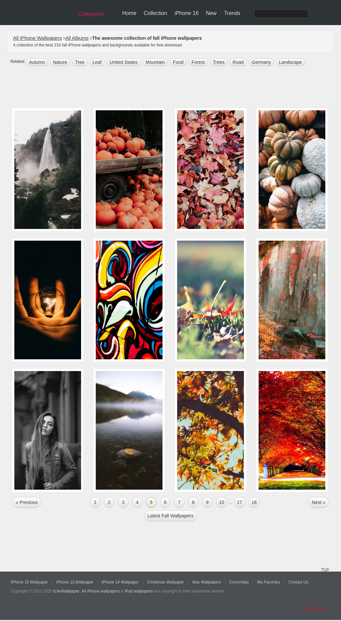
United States (124, 62)
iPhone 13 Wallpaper (74, 582)
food (178, 62)
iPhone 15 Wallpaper (29, 582)
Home (129, 13)
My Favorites (268, 582)
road (238, 62)
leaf (96, 62)
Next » (318, 502)
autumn (37, 62)
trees (219, 62)
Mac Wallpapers (207, 582)
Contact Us (298, 582)
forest (198, 62)
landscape (290, 62)
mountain (155, 62)
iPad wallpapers (139, 591)
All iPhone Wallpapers (37, 38)
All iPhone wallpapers (100, 591)
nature (60, 62)
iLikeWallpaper (67, 591)
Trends (232, 13)
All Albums (77, 38)
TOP (325, 569)
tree (79, 62)
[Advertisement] (175, 88)
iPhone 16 (187, 13)
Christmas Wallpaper (165, 582)
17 (239, 502)
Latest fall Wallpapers (170, 515)
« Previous (27, 502)
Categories (91, 14)
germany (261, 62)
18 (254, 502)
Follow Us (314, 609)
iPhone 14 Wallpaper (120, 582)
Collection (155, 13)
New (211, 13)
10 (221, 502)
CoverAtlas (239, 582)
